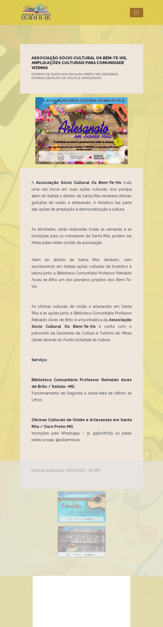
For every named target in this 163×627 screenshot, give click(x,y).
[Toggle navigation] (136, 12)
